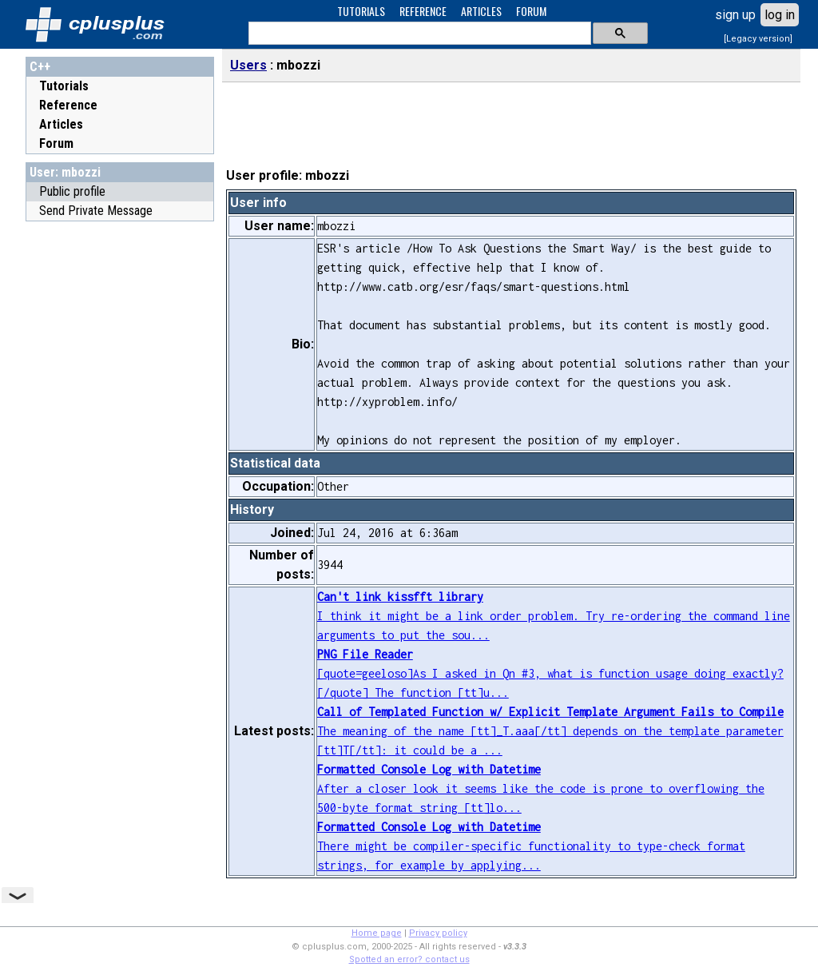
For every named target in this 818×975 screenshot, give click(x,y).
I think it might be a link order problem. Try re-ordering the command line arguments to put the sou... (553, 616)
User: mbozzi (65, 172)
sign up (735, 14)
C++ (40, 66)
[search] (418, 33)
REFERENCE (423, 10)
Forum (56, 143)
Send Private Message (96, 210)
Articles (61, 124)
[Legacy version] (758, 39)
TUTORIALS (361, 10)
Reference (68, 105)
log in (779, 14)
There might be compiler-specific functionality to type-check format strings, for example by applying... (531, 846)
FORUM (531, 10)
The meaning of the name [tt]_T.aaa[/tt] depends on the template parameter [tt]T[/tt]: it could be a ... (550, 731)
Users (248, 65)
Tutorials (64, 86)
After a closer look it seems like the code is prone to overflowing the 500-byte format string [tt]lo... (540, 788)
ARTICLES (481, 10)
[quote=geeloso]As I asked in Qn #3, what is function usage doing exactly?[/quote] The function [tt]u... (550, 673)
